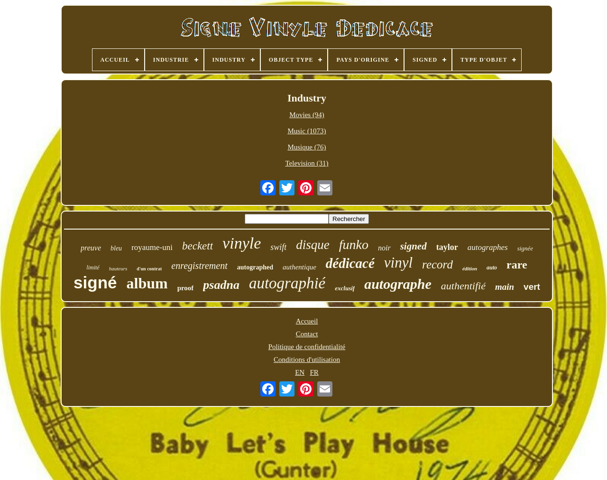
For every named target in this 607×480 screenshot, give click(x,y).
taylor (447, 247)
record (437, 264)
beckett (197, 246)
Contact (307, 334)
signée (525, 248)
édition (469, 268)
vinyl (398, 262)
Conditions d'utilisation (307, 359)
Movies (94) (306, 115)
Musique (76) (306, 147)
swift (278, 247)
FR (314, 372)
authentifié (463, 286)
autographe (398, 284)
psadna (221, 285)
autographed (255, 267)
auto (492, 267)
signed (413, 246)
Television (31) (306, 163)
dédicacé (350, 263)
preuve (91, 248)
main (504, 287)
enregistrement (199, 265)
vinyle (241, 243)
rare (516, 264)
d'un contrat (149, 268)
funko (353, 244)
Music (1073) (306, 131)
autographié (287, 283)
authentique (299, 267)
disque (313, 245)
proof (185, 288)
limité (92, 267)
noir (384, 248)
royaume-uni (152, 247)
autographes (488, 247)
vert (532, 287)
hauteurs (118, 268)
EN (299, 372)
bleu (116, 248)
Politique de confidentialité (306, 347)
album (146, 283)
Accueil (307, 321)
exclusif (345, 288)
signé (95, 282)
